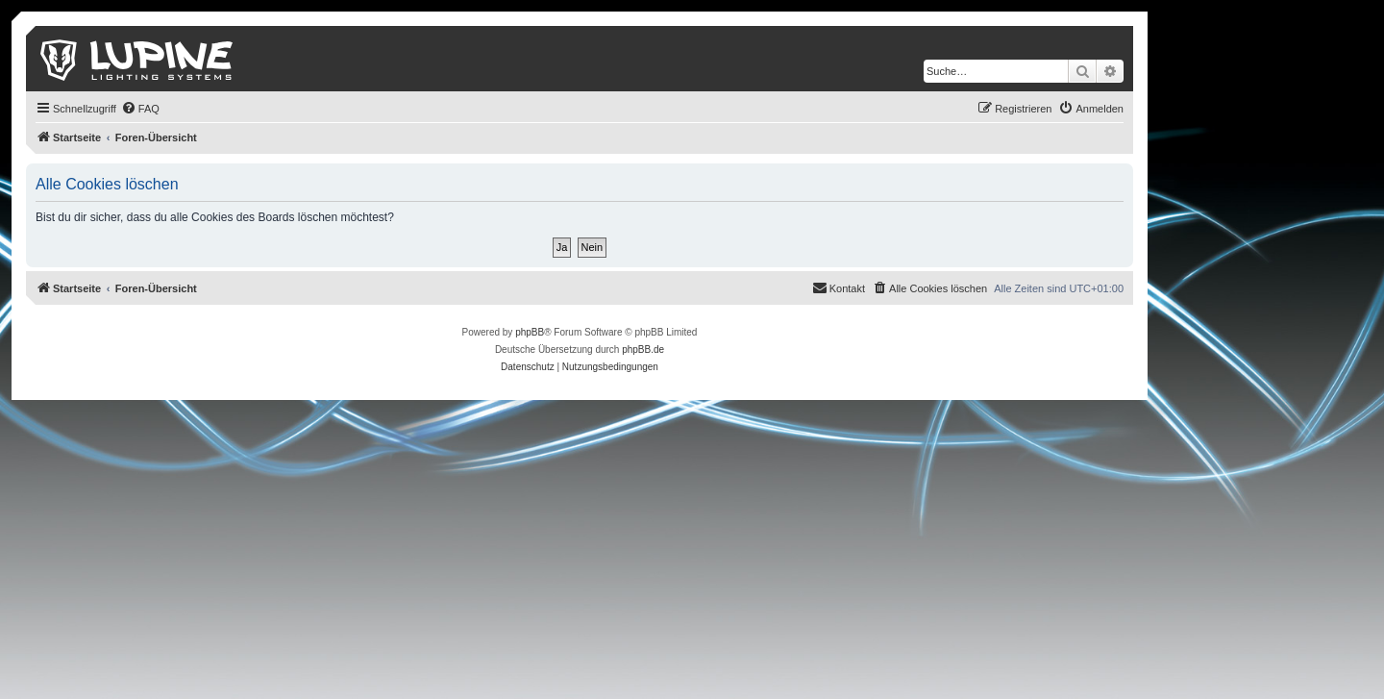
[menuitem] (140, 108)
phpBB (529, 332)
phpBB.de (643, 349)
